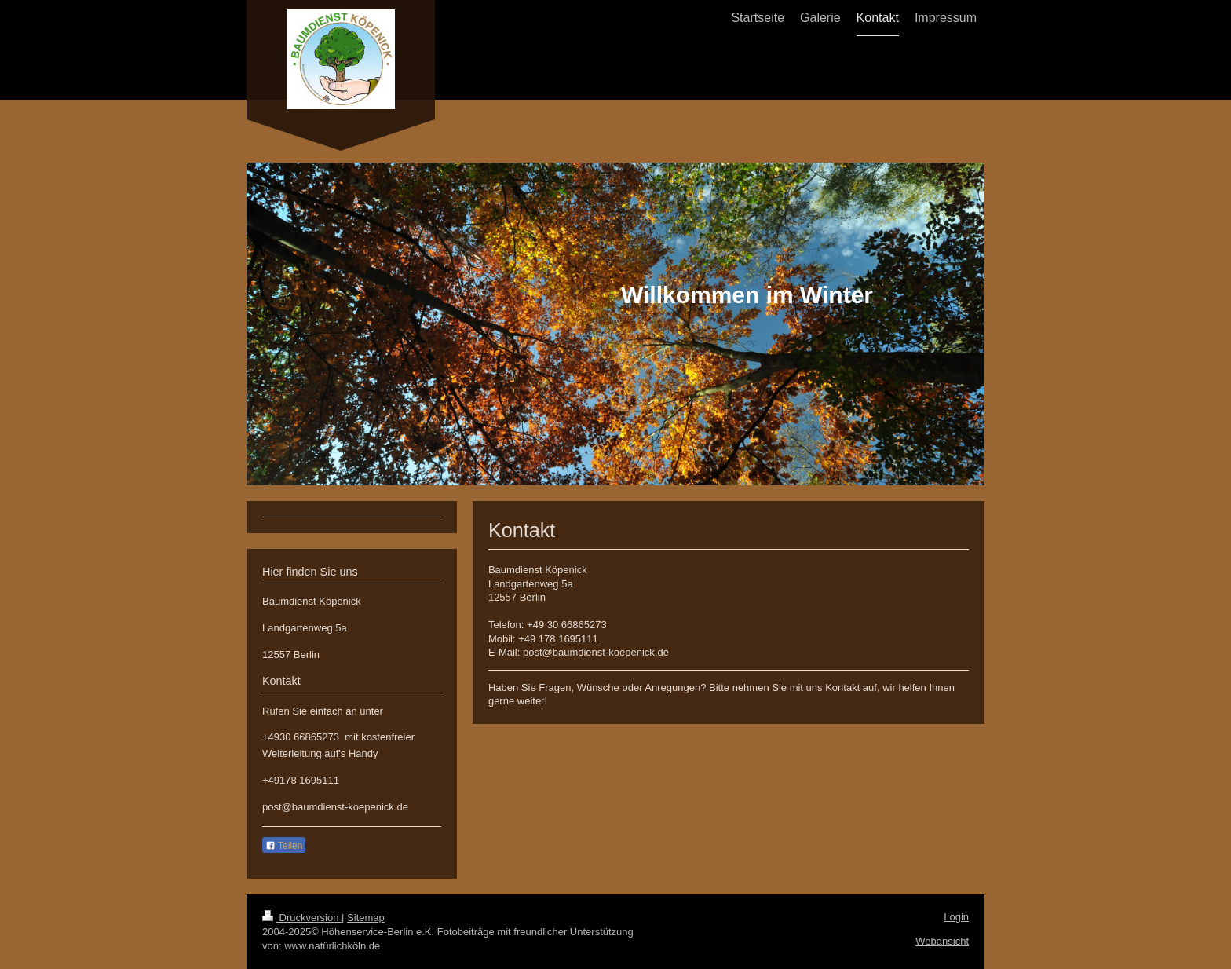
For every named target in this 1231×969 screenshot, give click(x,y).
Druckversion (302, 917)
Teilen (283, 845)
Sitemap (366, 917)
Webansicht (942, 941)
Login (956, 917)
